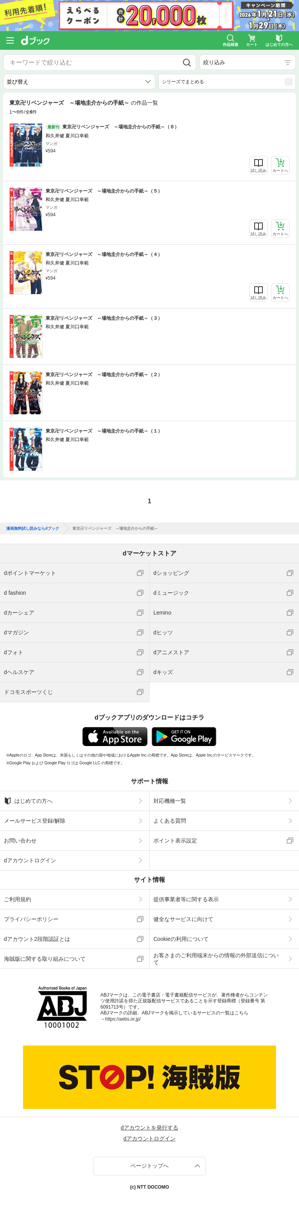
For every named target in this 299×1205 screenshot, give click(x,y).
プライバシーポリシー (31, 919)
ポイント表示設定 (175, 840)
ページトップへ (149, 1166)
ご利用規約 (17, 899)
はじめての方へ (28, 801)
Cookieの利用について (181, 939)
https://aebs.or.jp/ (123, 1019)
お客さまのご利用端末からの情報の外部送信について (216, 958)
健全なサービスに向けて (183, 919)
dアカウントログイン (30, 860)
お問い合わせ (20, 840)
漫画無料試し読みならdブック (32, 529)
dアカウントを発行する (149, 1127)
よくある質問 (169, 821)
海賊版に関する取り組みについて (45, 959)
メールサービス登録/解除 (34, 821)
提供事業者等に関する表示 (186, 899)
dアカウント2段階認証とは (37, 939)
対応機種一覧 (169, 801)
